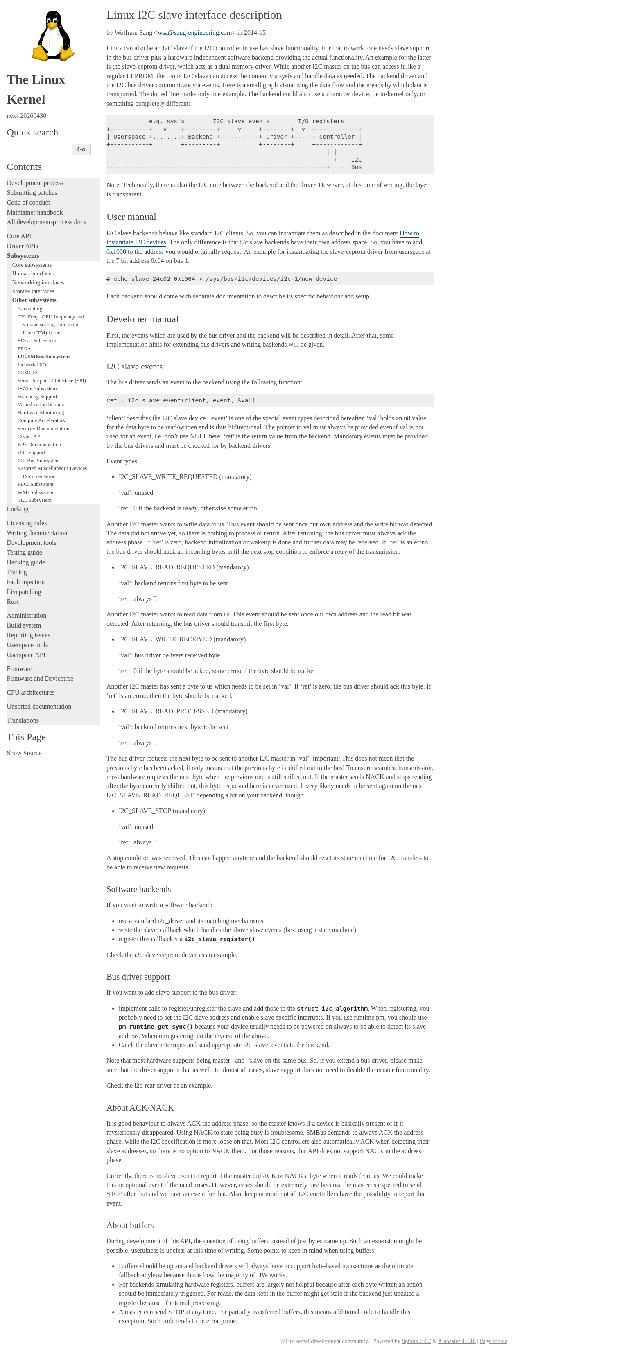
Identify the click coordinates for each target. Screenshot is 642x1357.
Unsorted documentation (39, 706)
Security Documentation (44, 428)
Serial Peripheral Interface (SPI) (52, 380)
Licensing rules (27, 522)
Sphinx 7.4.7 (416, 1341)
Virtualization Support (41, 404)
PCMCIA (28, 372)
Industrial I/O (32, 364)
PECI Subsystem (36, 484)
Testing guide (24, 552)
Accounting (30, 308)
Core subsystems (32, 265)
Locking (17, 509)
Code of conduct (28, 202)
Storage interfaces (33, 291)
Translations (23, 720)
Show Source (24, 753)
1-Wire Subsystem (37, 388)
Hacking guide (26, 562)
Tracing (17, 572)
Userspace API (26, 654)
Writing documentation (37, 532)
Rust (12, 601)
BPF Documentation (39, 444)
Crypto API (30, 436)
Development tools (31, 542)
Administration (26, 615)
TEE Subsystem (35, 500)
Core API (19, 236)
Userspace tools (27, 644)
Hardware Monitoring (41, 412)
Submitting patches (32, 192)
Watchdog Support (37, 396)
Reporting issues (28, 635)
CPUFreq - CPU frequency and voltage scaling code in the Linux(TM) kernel (51, 325)
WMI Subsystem (36, 492)
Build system (24, 625)
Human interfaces (33, 273)
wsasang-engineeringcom (195, 32)
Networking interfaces (38, 282)
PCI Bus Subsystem (39, 460)
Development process (35, 182)
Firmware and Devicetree (40, 678)
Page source (493, 1341)
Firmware (19, 668)
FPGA (24, 348)
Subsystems (23, 255)
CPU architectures (30, 692)
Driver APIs (22, 245)
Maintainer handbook (35, 212)
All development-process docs (46, 222)
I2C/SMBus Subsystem (44, 356)
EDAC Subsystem (37, 340)
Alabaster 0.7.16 (457, 1341)
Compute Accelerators (41, 420)
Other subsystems (34, 300)
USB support (31, 452)
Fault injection (26, 581)
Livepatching (24, 591)
